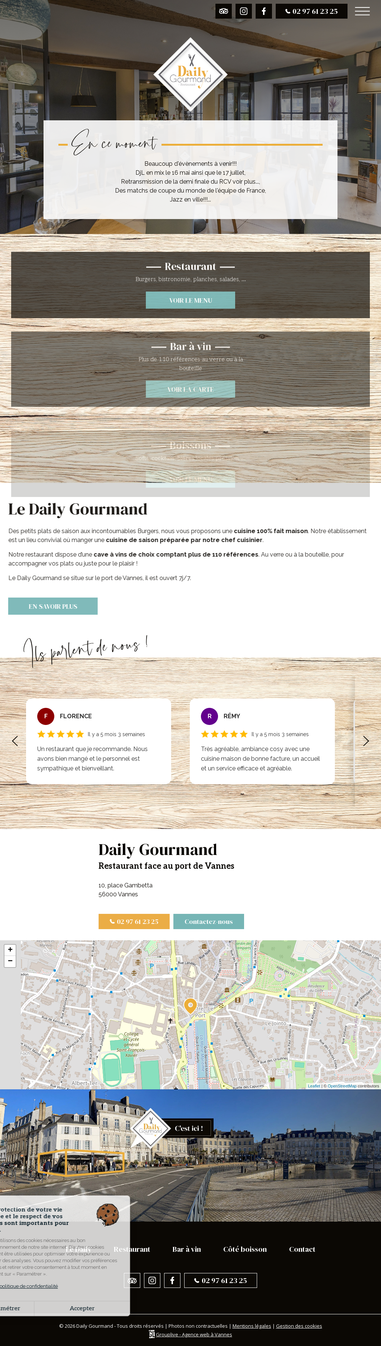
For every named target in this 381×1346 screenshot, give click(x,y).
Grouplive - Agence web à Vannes (194, 1334)
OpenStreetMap (342, 1086)
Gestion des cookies (299, 1326)
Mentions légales (252, 1326)
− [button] (10, 961)
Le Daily (79, 1249)
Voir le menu (190, 331)
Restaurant (132, 1249)
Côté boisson (245, 1249)
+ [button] (10, 950)
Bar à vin (187, 1249)
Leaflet (314, 1086)
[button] (15, 741)
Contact (302, 1249)
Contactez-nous (209, 921)
